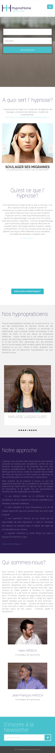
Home (33, 170)
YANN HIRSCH (43, 170)
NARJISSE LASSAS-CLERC (27, 417)
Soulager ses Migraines (27, 167)
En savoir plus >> (27, 238)
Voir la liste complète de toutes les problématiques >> (27, 117)
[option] (27, 148)
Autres (27, 170)
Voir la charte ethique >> (12, 544)
